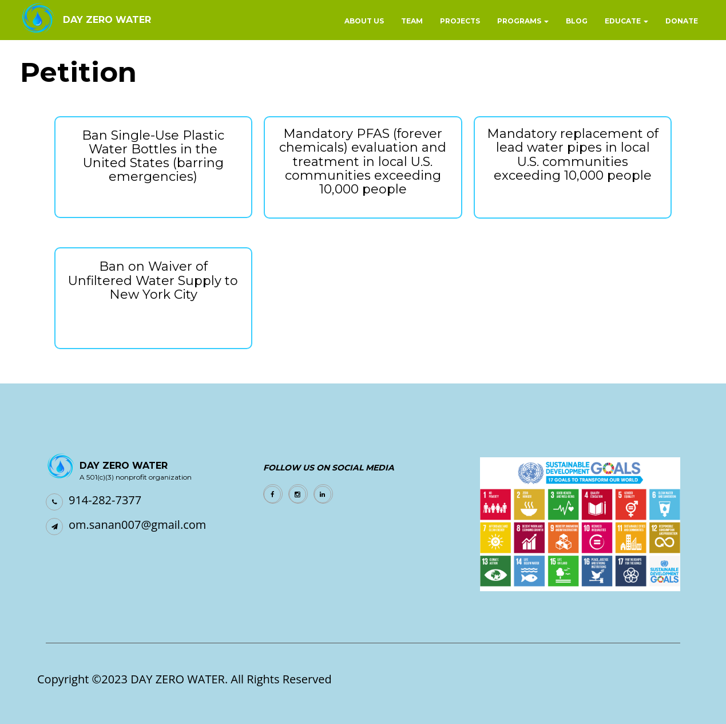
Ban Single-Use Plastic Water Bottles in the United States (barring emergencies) (153, 156)
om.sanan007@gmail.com (137, 524)
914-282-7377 (105, 500)
